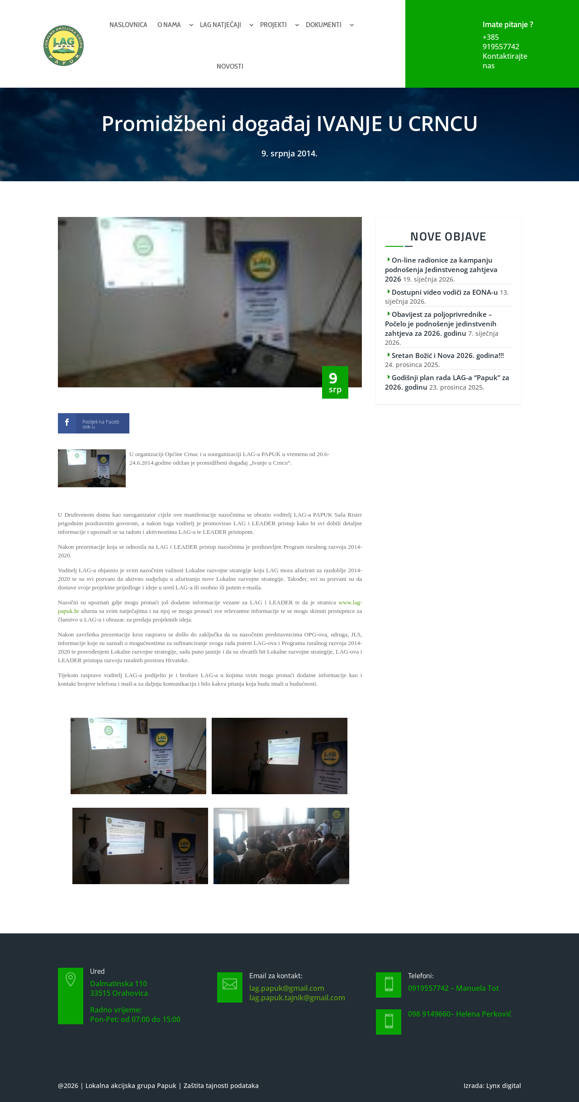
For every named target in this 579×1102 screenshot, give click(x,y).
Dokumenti (324, 24)
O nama (169, 24)
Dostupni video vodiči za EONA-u (445, 292)
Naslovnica (128, 24)
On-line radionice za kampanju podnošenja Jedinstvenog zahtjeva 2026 (441, 269)
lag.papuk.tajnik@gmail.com (297, 998)
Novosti (230, 66)
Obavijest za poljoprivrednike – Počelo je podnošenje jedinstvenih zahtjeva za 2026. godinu (441, 324)
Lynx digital (503, 1085)
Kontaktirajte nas (505, 61)
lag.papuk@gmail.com (286, 988)
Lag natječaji (220, 24)
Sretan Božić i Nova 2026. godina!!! (448, 355)
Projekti (273, 24)
